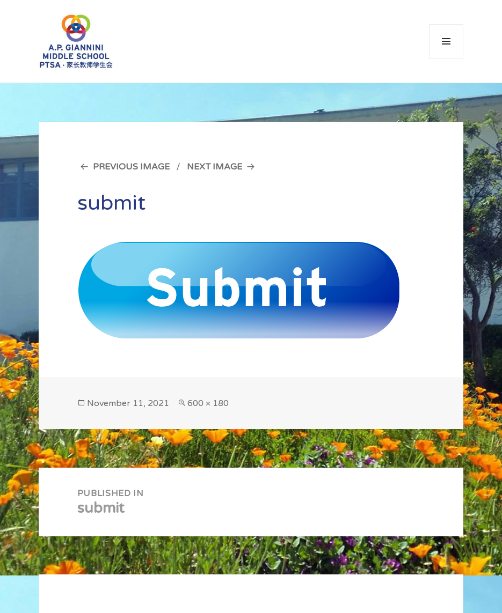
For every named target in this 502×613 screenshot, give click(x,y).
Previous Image (131, 166)
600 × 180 (208, 403)
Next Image (214, 166)
